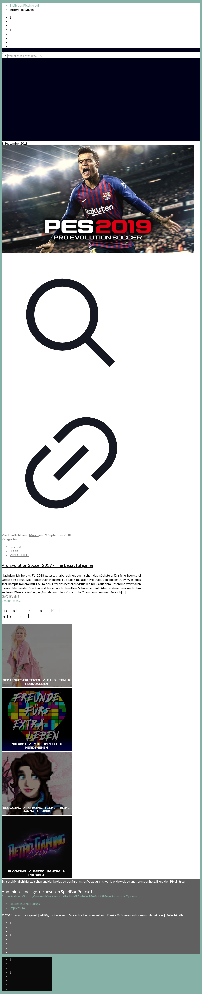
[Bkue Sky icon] (10, 29)
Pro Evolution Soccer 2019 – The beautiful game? (47, 565)
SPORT (15, 551)
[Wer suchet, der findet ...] (23, 56)
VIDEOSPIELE (19, 555)
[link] (41, 55)
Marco (34, 535)
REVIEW (16, 546)
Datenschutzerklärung (25, 903)
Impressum (17, 908)
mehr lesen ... (12, 600)
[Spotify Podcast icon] (10, 17)
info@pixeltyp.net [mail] (22, 9)
